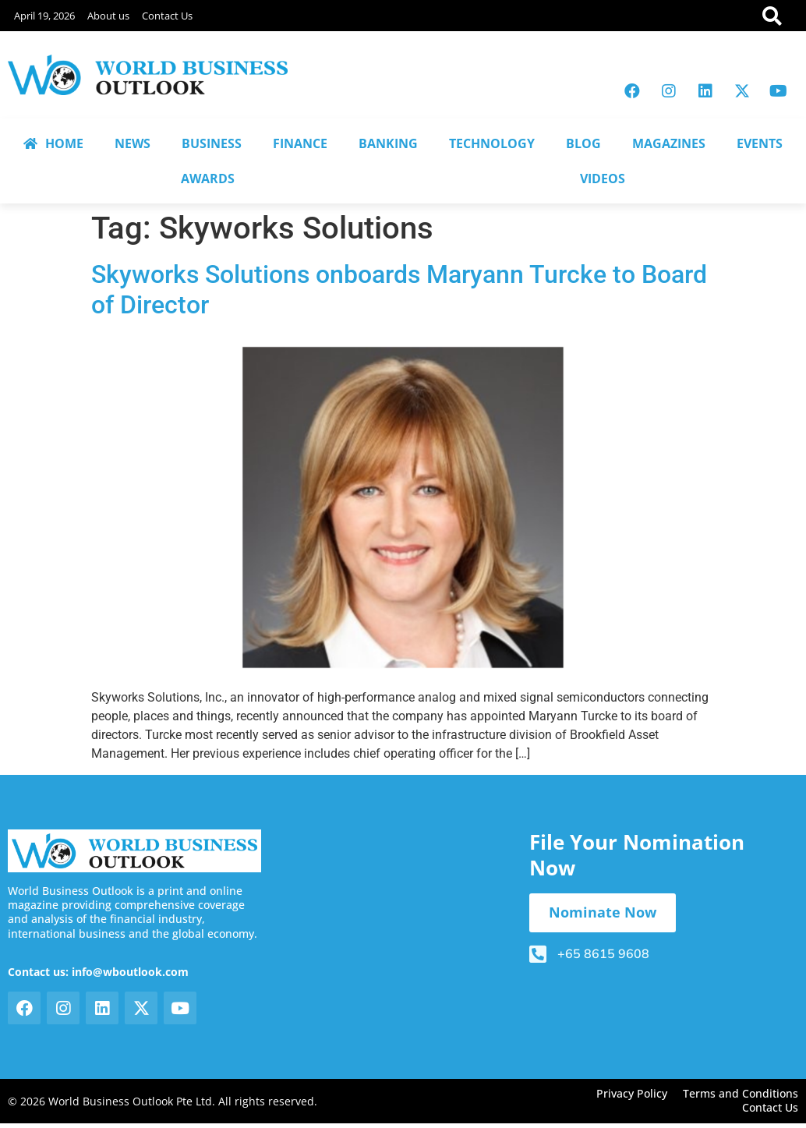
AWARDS (208, 178)
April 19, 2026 (44, 16)
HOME (53, 143)
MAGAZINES (668, 143)
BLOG (583, 143)
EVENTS (760, 143)
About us (108, 16)
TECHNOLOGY (492, 143)
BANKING (388, 143)
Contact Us (167, 16)
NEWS (132, 143)
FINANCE (300, 143)
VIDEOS (602, 178)
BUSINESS (212, 143)
